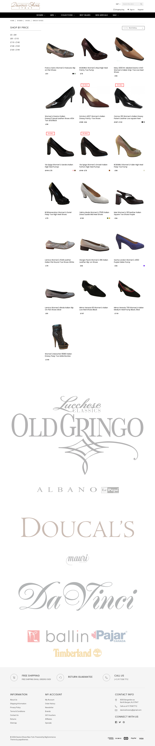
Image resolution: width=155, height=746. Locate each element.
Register (140, 10)
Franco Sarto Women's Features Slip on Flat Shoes (60, 69)
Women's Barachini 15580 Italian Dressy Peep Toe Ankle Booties (58, 355)
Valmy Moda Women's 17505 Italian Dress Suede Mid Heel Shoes (94, 213)
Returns (13, 719)
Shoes (27, 21)
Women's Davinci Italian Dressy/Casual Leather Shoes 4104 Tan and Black (59, 118)
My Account (49, 700)
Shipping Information (18, 704)
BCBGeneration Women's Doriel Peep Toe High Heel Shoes (58, 213)
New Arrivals (101, 15)
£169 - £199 (15, 50)
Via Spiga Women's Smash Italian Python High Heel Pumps (93, 165)
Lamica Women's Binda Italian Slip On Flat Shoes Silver (59, 308)
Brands (48, 711)
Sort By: (126, 28)
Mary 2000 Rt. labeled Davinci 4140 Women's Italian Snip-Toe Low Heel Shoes (128, 70)
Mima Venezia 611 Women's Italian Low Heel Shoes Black (93, 308)
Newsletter (49, 707)
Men (53, 15)
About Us (13, 700)
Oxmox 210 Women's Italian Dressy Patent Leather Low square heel (128, 117)
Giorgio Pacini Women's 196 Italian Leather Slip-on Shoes (93, 261)
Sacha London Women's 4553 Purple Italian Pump (126, 261)
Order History (50, 704)
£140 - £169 (15, 46)
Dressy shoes (38, 21)
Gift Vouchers (50, 715)
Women (40, 15)
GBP (118, 4)
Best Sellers (85, 15)
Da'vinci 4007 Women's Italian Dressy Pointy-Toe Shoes (92, 117)
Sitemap (13, 723)
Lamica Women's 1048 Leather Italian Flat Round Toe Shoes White (59, 261)
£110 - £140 (15, 42)
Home (12, 21)
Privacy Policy (15, 707)
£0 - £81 (13, 35)
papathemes (23, 740)
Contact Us (14, 715)
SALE (116, 15)
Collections (68, 15)
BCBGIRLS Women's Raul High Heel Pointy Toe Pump (93, 69)
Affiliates (48, 719)
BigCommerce (50, 737)
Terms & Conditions (17, 711)
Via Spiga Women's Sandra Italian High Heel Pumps (59, 165)
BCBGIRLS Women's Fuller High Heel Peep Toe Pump (128, 165)
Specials (48, 723)
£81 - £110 (14, 39)
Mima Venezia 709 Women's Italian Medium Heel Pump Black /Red (129, 308)
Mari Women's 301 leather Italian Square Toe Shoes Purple (127, 213)
